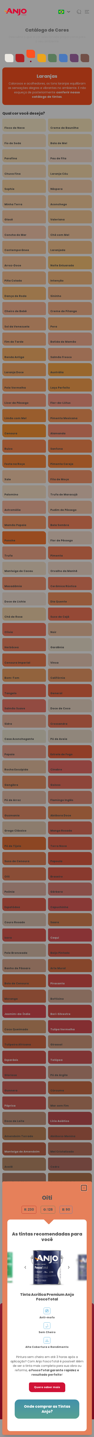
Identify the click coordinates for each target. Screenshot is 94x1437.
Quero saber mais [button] (47, 1387)
